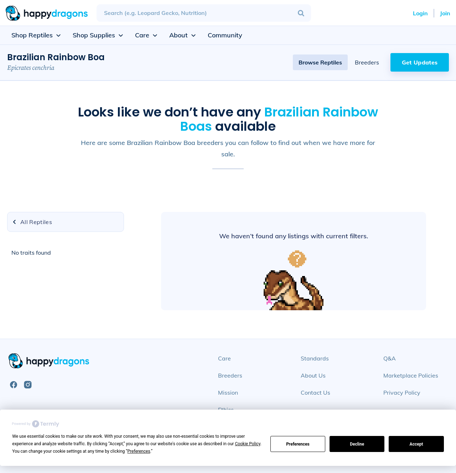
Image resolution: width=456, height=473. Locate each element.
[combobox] (204, 13)
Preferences (298, 444)
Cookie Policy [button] (247, 443)
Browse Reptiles (320, 62)
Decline (357, 444)
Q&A (389, 358)
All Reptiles (32, 221)
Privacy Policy (401, 392)
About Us (313, 375)
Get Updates (420, 62)
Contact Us (315, 392)
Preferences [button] (139, 451)
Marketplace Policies (410, 375)
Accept (416, 444)
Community (225, 35)
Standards (315, 358)
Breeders (367, 62)
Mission (228, 392)
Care (224, 358)
